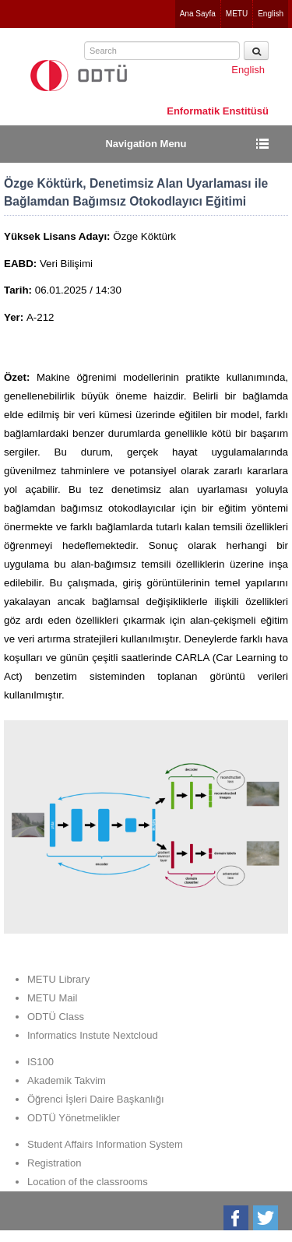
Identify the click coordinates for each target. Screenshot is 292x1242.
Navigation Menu (145, 144)
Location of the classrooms (87, 1181)
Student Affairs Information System (105, 1144)
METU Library (58, 979)
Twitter (266, 1217)
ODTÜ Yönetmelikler (73, 1118)
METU (237, 13)
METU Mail (52, 998)
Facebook (237, 1217)
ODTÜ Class (55, 1016)
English (270, 13)
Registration (54, 1163)
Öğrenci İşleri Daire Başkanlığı (95, 1099)
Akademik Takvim (66, 1080)
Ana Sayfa (198, 13)
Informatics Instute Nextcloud (92, 1035)
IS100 (40, 1062)
